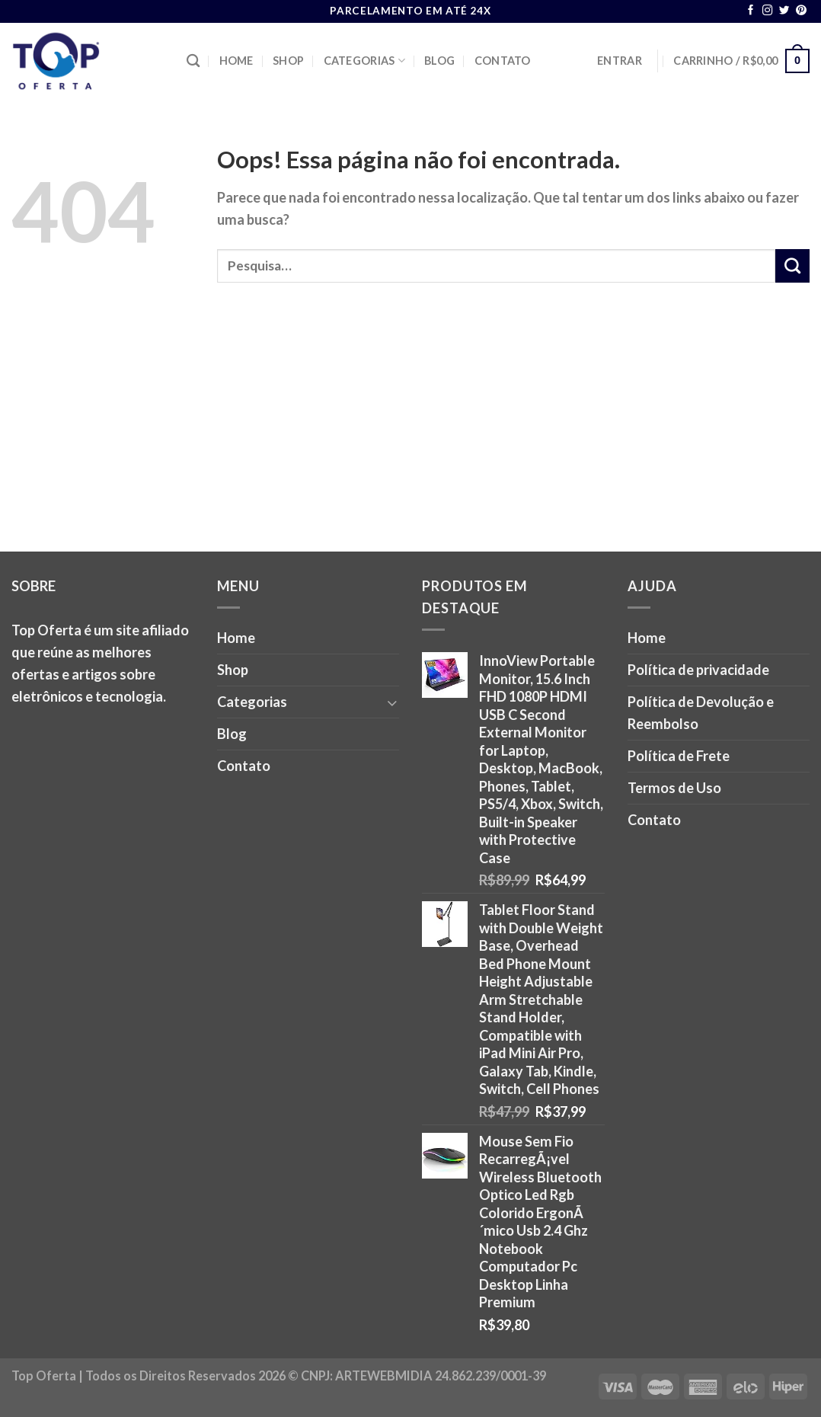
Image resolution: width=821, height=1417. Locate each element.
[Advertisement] (410, 437)
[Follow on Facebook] (751, 11)
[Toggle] (392, 702)
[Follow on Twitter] (784, 11)
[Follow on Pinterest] (801, 11)
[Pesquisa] (193, 61)
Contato (502, 60)
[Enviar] (792, 266)
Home (236, 60)
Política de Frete (679, 755)
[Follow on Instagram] (767, 11)
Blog (439, 60)
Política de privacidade (698, 669)
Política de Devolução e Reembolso (701, 712)
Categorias (364, 60)
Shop (288, 60)
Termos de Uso (674, 787)
